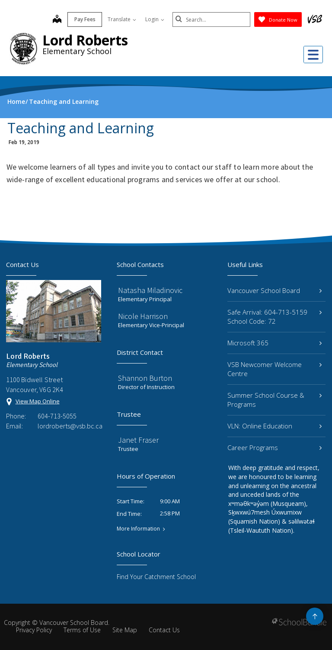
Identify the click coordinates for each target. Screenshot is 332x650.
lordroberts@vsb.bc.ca (69, 426)
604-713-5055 (57, 416)
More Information (138, 528)
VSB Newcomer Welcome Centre (274, 369)
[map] (57, 20)
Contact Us (164, 630)
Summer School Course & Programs (274, 400)
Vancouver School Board (274, 290)
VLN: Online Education (274, 426)
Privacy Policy (34, 630)
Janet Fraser (138, 440)
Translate (122, 19)
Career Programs (274, 447)
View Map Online (38, 401)
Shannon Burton (145, 378)
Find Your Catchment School (156, 577)
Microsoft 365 (274, 342)
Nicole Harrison (143, 316)
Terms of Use (82, 630)
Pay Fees (85, 19)
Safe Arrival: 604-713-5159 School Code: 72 (274, 316)
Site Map (124, 630)
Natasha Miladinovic (150, 290)
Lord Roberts (85, 40)
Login (154, 19)
